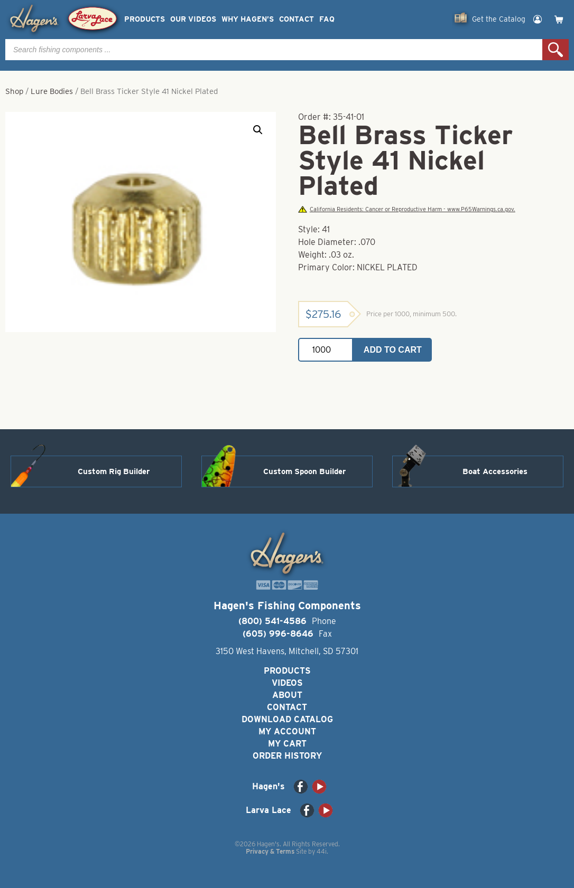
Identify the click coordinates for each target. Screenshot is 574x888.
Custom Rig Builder (114, 471)
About (287, 695)
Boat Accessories (494, 471)
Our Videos (193, 19)
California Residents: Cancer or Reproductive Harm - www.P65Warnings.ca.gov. (406, 209)
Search (555, 49)
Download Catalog (287, 719)
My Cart (287, 744)
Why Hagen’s (247, 19)
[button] (257, 129)
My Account (287, 731)
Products (144, 19)
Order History (287, 756)
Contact (296, 19)
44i (322, 851)
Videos (287, 683)
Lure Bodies (52, 91)
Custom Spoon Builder (304, 471)
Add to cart (393, 349)
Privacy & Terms (270, 851)
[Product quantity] (325, 350)
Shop (14, 91)
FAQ (327, 19)
